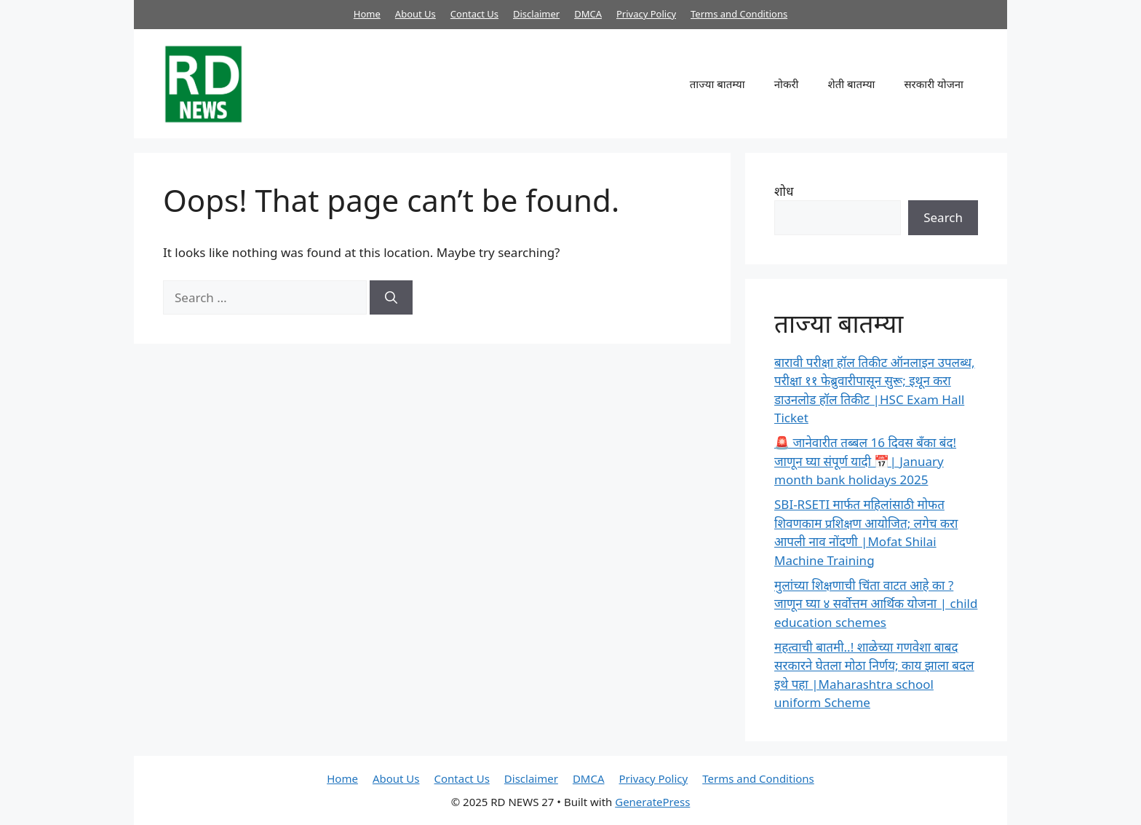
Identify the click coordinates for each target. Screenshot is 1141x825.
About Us (415, 13)
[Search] (391, 297)
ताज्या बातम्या (717, 83)
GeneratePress (652, 801)
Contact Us (474, 13)
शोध (783, 191)
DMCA (588, 13)
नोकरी (786, 83)
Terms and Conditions (739, 13)
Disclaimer (536, 13)
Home (367, 13)
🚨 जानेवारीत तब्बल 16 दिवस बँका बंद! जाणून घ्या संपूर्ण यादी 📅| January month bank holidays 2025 (865, 461)
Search (943, 217)
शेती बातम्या (851, 83)
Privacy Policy (646, 13)
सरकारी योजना (933, 83)
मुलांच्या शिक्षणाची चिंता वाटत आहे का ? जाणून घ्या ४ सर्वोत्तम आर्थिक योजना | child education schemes (875, 604)
